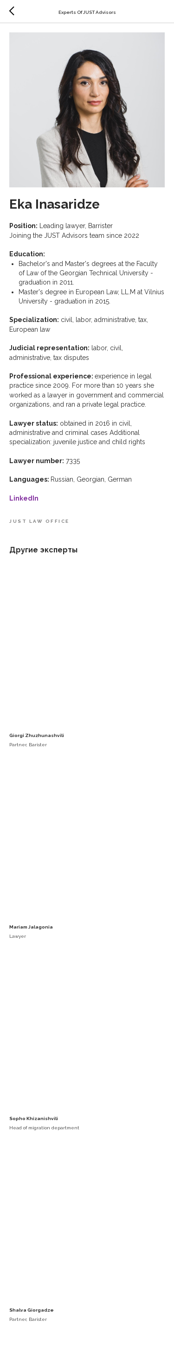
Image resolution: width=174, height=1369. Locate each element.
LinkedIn (24, 498)
